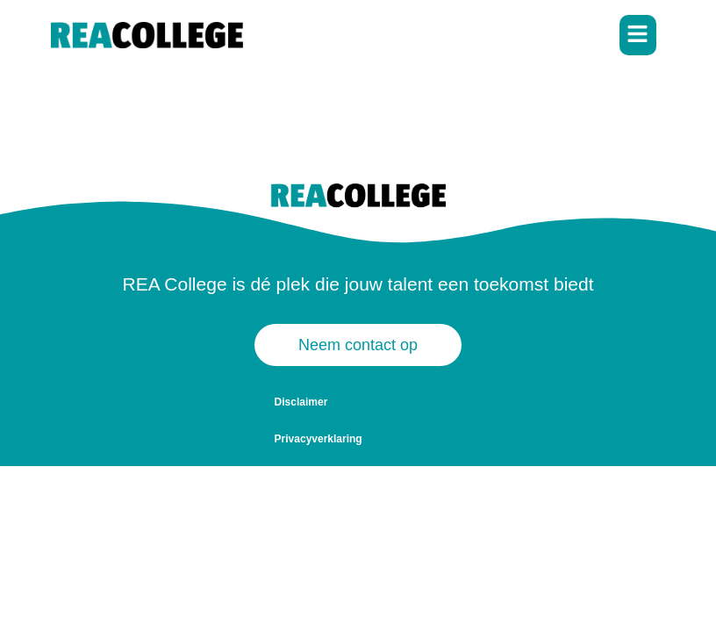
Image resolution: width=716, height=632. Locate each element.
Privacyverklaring (397, 402)
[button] (638, 35)
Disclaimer (301, 402)
